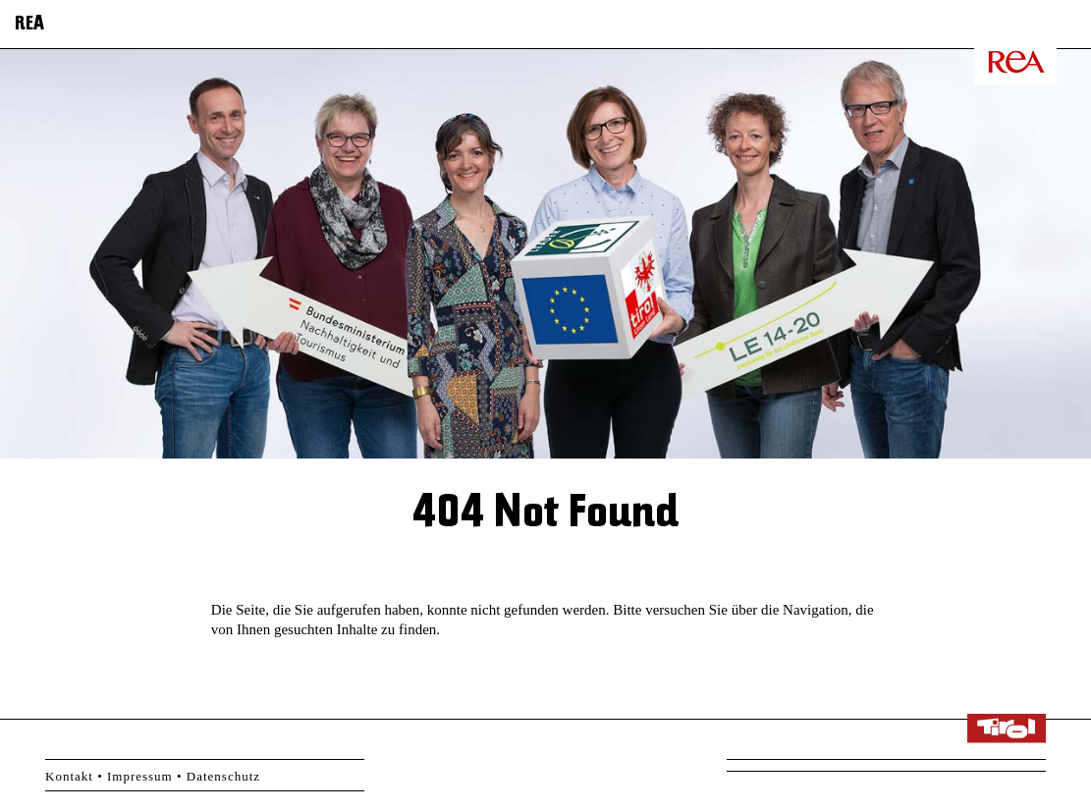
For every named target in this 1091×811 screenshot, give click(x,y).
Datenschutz (223, 776)
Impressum (140, 776)
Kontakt (69, 776)
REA (29, 24)
